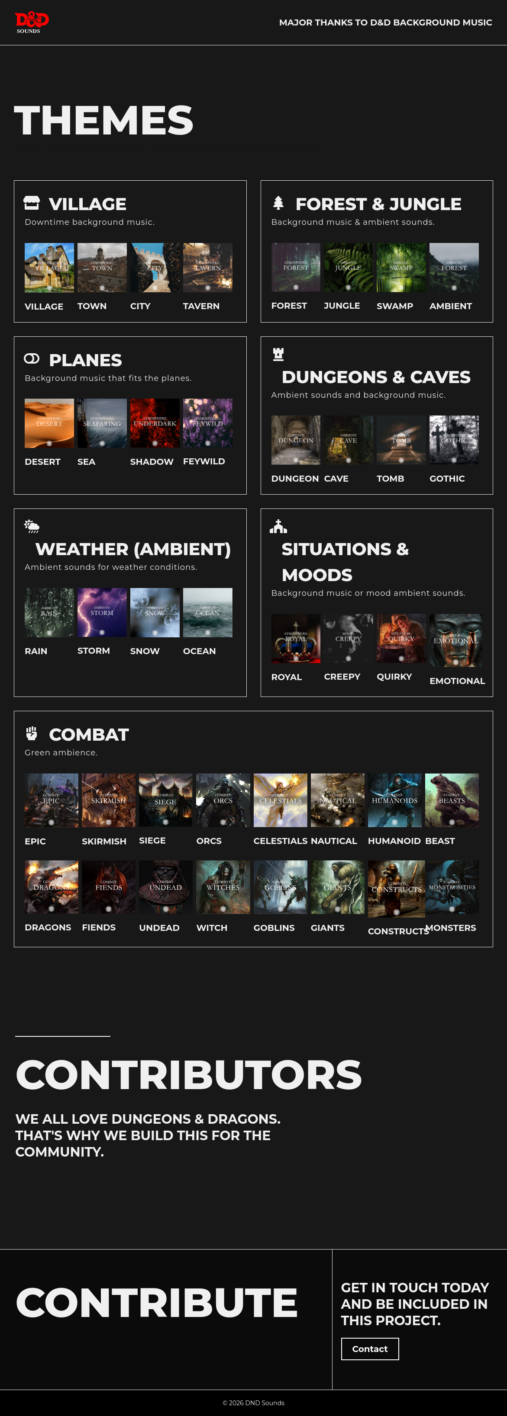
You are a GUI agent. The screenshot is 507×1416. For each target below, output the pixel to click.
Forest (289, 305)
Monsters (450, 928)
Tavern (201, 306)
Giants (328, 928)
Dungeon (295, 478)
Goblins (274, 928)
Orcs (209, 841)
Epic (35, 841)
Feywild (204, 461)
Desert (43, 462)
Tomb (390, 478)
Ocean (199, 651)
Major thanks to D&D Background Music (385, 22)
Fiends (99, 927)
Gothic (447, 478)
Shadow (152, 462)
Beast (440, 841)
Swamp (395, 306)
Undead (159, 928)
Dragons (48, 927)
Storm (94, 651)
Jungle (342, 305)
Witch (211, 928)
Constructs (398, 931)
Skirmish (104, 841)
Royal (286, 677)
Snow (145, 651)
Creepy (342, 676)
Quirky (394, 676)
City (140, 306)
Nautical (334, 841)
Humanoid (394, 841)
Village (44, 306)
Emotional (457, 681)
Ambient (450, 306)
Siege (152, 840)
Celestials (281, 841)
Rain (36, 651)
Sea (87, 462)
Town (92, 306)
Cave (336, 478)
